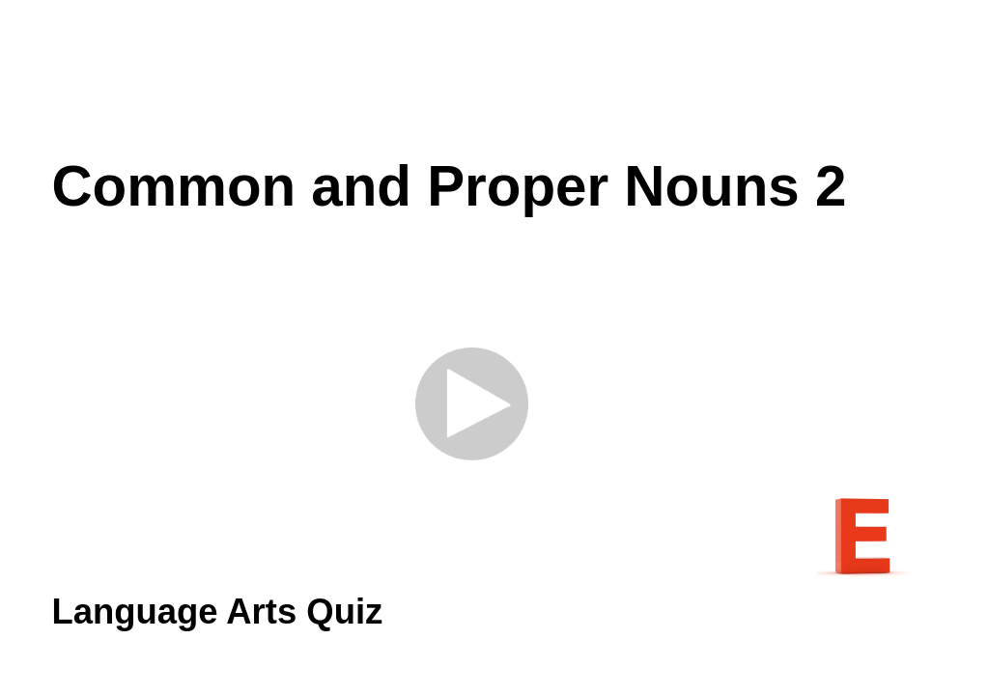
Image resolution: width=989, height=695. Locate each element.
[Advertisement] (494, 77)
